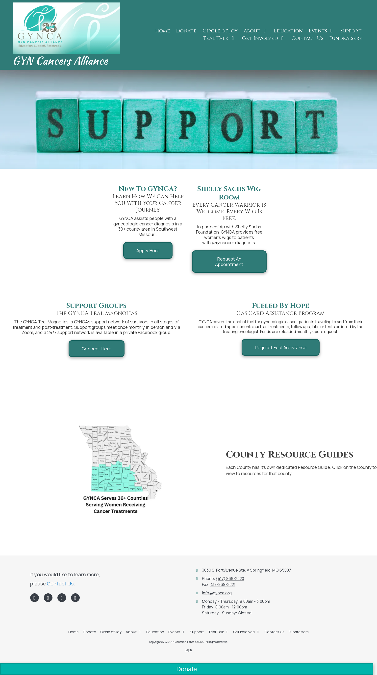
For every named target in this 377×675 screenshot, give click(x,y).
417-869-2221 (222, 584)
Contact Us (60, 583)
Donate (186, 669)
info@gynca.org (217, 593)
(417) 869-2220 (230, 578)
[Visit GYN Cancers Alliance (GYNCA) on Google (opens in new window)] (61, 597)
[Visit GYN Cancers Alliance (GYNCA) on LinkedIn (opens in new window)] (48, 597)
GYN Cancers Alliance (60, 61)
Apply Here (147, 250)
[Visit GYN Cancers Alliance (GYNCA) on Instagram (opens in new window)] (75, 597)
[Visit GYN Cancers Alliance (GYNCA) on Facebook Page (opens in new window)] (34, 597)
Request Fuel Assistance (280, 347)
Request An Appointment (229, 261)
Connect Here (96, 349)
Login (188, 649)
